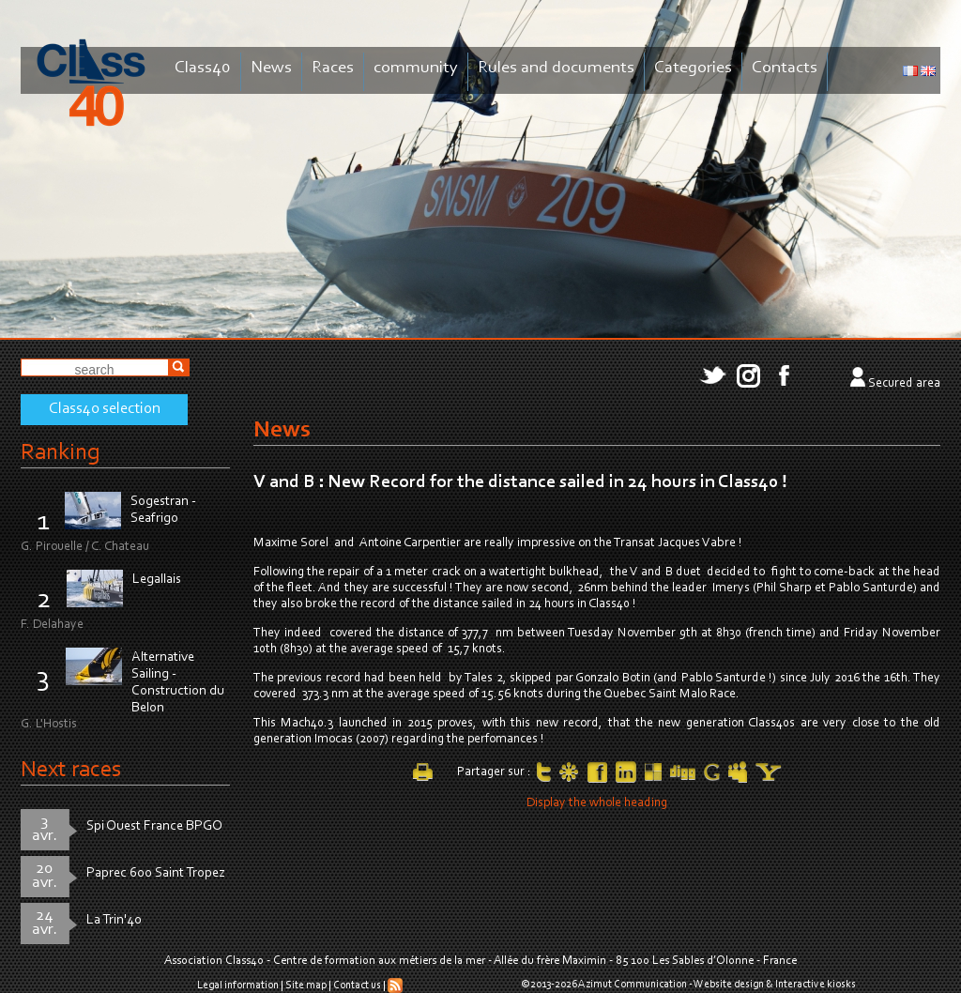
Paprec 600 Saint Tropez (155, 873)
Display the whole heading (596, 803)
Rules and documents (556, 68)
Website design (729, 984)
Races (333, 68)
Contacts (784, 68)
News (271, 68)
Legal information (238, 985)
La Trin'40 (114, 920)
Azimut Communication (632, 984)
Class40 (203, 68)
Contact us (357, 985)
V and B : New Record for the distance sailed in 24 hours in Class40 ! (520, 482)
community (416, 68)
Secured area (904, 383)
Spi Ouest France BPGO (154, 826)
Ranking (60, 453)
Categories (693, 68)
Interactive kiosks (815, 984)
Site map (306, 985)
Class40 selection (104, 409)
